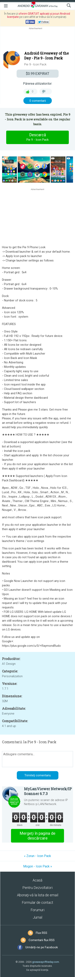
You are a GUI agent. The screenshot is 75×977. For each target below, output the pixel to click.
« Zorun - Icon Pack (37, 856)
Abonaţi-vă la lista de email (37, 895)
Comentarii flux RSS (42, 940)
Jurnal (37, 917)
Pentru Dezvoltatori (37, 888)
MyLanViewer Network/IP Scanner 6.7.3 (48, 791)
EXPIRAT (37, 73)
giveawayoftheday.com (45, 961)
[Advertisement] (37, 40)
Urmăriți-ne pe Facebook (41, 947)
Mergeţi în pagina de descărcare (37, 836)
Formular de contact (37, 902)
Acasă (37, 880)
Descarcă (37, 137)
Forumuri (37, 910)
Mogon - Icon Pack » (37, 866)
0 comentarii (37, 101)
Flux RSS (41, 933)
